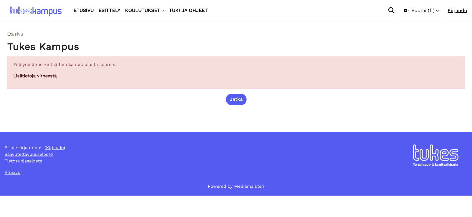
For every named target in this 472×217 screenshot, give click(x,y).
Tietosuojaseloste (25, 181)
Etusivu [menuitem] (83, 10)
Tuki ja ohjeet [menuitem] (188, 10)
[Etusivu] (35, 10)
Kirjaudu (457, 10)
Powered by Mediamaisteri (236, 207)
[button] (391, 10)
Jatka (236, 101)
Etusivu (15, 34)
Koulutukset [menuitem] (142, 10)
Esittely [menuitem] (109, 10)
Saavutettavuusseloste (31, 173)
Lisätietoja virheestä (37, 77)
